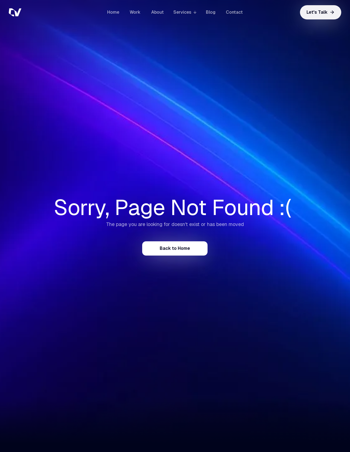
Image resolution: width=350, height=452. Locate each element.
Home (113, 12)
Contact (234, 12)
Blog (210, 12)
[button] (185, 12)
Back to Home (175, 248)
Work (135, 12)
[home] (36, 12)
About (157, 12)
